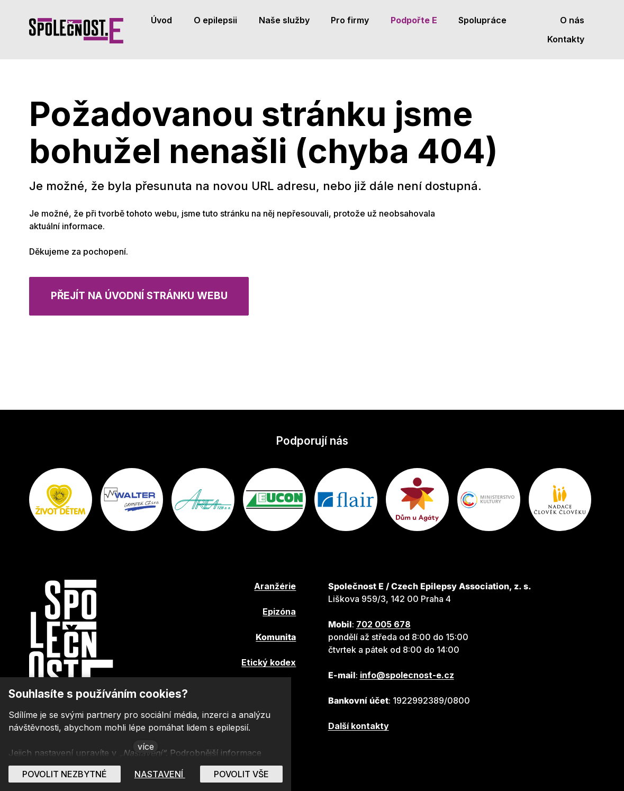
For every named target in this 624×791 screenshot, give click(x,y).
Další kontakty (358, 726)
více (146, 746)
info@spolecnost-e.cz (407, 675)
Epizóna (279, 611)
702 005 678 (383, 624)
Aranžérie (275, 586)
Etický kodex (268, 662)
